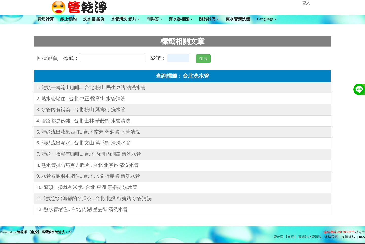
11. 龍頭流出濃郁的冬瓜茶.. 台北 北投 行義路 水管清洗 (94, 198)
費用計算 (46, 19)
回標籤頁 (47, 58)
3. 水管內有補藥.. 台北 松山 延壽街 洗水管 (80, 109)
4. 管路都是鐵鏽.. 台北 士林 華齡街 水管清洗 (83, 120)
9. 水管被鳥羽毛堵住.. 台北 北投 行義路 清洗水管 (88, 176)
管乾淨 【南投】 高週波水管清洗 (41, 232)
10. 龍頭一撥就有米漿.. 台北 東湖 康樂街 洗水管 (86, 187)
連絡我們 (331, 237)
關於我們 (209, 19)
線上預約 (68, 19)
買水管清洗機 (238, 19)
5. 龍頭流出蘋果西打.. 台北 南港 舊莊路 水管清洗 (88, 132)
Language (266, 19)
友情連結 (348, 237)
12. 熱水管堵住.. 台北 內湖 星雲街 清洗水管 (82, 209)
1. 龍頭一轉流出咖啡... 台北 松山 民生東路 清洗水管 (91, 87)
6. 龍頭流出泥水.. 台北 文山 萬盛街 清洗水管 (83, 142)
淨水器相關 (181, 19)
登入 (306, 3)
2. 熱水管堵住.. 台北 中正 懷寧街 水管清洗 (80, 98)
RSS (362, 237)
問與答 (154, 19)
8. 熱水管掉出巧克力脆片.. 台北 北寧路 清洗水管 (87, 165)
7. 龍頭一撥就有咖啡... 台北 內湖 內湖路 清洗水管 (88, 154)
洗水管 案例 (93, 19)
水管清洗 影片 (125, 19)
